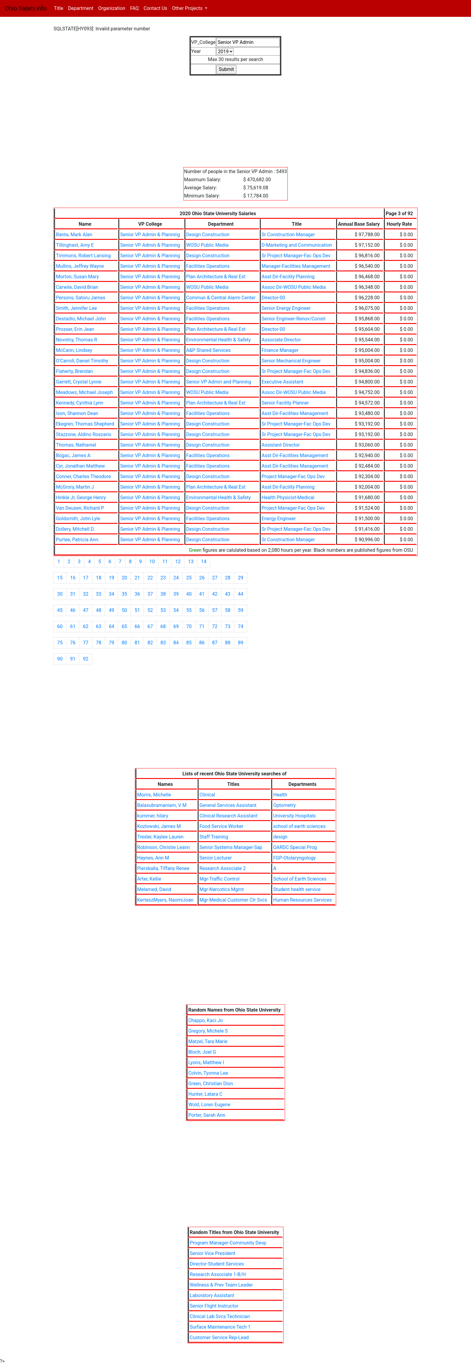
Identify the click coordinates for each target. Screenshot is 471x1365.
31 (72, 594)
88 (227, 643)
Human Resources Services (302, 900)
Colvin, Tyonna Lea (208, 1073)
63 (98, 626)
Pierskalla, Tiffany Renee (163, 868)
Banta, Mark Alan (74, 234)
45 (59, 610)
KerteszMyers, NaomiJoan (165, 900)
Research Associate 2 (222, 868)
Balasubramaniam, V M (162, 805)
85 (189, 643)
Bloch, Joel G (202, 1052)
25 (189, 578)
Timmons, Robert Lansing (83, 255)
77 (85, 643)
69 (176, 626)
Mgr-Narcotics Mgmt (221, 889)
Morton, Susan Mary (77, 276)
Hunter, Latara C (205, 1094)
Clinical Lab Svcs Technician (220, 1316)
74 (240, 626)
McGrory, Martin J (75, 487)
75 (59, 643)
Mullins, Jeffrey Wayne (80, 266)
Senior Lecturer (215, 858)
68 (163, 626)
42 (214, 594)
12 (178, 561)
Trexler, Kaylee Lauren (160, 837)
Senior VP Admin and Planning (218, 382)
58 (227, 610)
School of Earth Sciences (299, 879)
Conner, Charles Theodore (83, 476)
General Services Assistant (228, 805)
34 (111, 594)
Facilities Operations (208, 266)
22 (150, 578)
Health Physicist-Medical (288, 497)
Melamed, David (154, 889)
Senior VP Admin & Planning (150, 234)
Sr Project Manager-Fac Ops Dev (296, 255)
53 (163, 610)
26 (202, 578)
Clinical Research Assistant (228, 816)
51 (137, 610)
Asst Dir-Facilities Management (295, 413)
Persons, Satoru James (80, 298)
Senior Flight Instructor (214, 1306)
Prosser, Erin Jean (75, 329)
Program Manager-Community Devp (228, 1243)
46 (72, 610)
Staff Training (213, 837)
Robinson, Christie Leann (163, 847)
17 (85, 578)
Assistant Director (281, 445)
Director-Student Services (217, 1264)
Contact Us (155, 8)
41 (202, 594)
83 (163, 643)
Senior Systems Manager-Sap (230, 847)
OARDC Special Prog (295, 847)
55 (189, 610)
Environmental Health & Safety (218, 340)
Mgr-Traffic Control (219, 879)
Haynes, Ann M (153, 858)
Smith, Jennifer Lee (76, 308)
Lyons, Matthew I (206, 1062)
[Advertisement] (233, 118)
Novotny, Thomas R (76, 340)
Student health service (297, 889)
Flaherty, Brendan (74, 371)
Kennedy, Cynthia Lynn (79, 403)
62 (85, 626)
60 (59, 626)
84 (176, 643)
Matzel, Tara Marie (208, 1041)
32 (85, 594)
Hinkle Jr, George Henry (81, 497)
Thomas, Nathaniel (76, 445)
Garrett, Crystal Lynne (78, 382)
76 (72, 643)
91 (72, 659)
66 (137, 626)
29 (240, 578)
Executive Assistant (282, 382)
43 (227, 594)
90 (59, 659)
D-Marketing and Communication (297, 245)
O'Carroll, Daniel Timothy (82, 361)
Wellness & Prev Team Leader (221, 1285)
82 (150, 643)
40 (189, 594)
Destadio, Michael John (81, 319)
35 (124, 594)
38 (163, 594)
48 (98, 610)
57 (214, 610)
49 (111, 610)
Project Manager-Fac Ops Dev (293, 476)
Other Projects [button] (188, 8)
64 (111, 626)
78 (98, 643)
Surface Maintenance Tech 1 (220, 1327)
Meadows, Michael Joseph (84, 392)
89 (240, 643)
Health (280, 795)
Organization (111, 8)
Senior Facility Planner (285, 403)
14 (203, 561)
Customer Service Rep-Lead (219, 1337)
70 (189, 626)
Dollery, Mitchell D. (75, 529)
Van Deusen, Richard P (80, 508)
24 (176, 578)
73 (227, 626)
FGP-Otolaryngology (294, 858)
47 (85, 610)
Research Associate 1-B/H (218, 1274)
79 (111, 643)
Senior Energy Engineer (286, 308)
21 (137, 578)
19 (111, 578)
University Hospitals (294, 816)
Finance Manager (280, 350)
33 (98, 594)
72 (214, 626)
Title (59, 8)
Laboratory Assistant (212, 1295)
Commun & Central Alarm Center (221, 298)
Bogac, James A (73, 455)
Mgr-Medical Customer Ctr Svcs (233, 900)
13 (190, 561)
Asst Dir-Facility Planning (288, 276)
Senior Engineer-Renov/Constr (294, 319)
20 (124, 578)
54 (176, 610)
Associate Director (281, 340)
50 (124, 610)
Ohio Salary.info (26, 8)
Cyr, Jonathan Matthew (80, 466)
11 (165, 561)
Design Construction (208, 234)
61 (72, 626)
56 (202, 610)
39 (176, 594)
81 (137, 643)
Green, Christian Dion (210, 1083)
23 (163, 578)
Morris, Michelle (154, 795)
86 (202, 643)
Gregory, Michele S (208, 1031)
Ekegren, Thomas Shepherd (85, 424)
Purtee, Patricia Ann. (77, 539)
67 (150, 626)
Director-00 (273, 298)
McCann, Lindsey (74, 350)
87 (214, 643)
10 (152, 561)
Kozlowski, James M (159, 826)
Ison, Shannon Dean (77, 413)
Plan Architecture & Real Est (216, 276)
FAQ (134, 8)
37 (150, 594)
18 (98, 578)
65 (124, 626)
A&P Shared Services (208, 350)
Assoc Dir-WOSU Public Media (294, 287)
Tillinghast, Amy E (75, 245)
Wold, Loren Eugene (209, 1104)
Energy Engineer (279, 518)
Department (80, 8)
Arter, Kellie (149, 879)
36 (137, 594)
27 (214, 578)
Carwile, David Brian (77, 287)
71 (202, 626)
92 (85, 659)
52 (150, 610)
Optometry (284, 805)
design (280, 837)
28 (227, 578)
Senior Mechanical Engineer (291, 361)
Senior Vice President (212, 1253)
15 (59, 578)
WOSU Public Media (207, 245)
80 (124, 643)
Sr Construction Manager (288, 234)
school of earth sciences (299, 826)
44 (240, 594)
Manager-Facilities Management (296, 266)
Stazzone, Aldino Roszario (83, 434)
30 (59, 594)
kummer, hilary (152, 816)
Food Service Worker (221, 826)
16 (72, 578)
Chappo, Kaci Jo (205, 1020)
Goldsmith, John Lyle (78, 518)
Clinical (207, 795)
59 (240, 610)
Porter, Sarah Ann (206, 1115)
